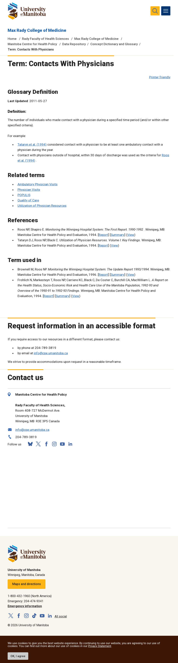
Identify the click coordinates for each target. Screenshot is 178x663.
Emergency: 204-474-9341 (25, 601)
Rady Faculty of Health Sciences (45, 39)
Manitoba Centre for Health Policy (32, 44)
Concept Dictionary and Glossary (114, 44)
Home (12, 39)
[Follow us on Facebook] (46, 444)
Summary (117, 235)
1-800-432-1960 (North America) (30, 596)
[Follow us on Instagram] (54, 444)
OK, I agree (18, 656)
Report (103, 235)
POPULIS (24, 195)
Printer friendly (159, 77)
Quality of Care (28, 200)
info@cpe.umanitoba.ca (51, 353)
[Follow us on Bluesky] (30, 444)
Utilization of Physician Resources (42, 206)
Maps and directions (26, 584)
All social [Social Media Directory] (61, 616)
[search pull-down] (155, 10)
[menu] (165, 10)
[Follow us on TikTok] (34, 616)
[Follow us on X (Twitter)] (38, 444)
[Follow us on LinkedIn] (70, 443)
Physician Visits (29, 190)
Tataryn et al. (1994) (32, 144)
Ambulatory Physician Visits (37, 184)
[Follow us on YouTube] (62, 443)
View (130, 235)
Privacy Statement (99, 646)
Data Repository (74, 44)
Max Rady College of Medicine (37, 30)
